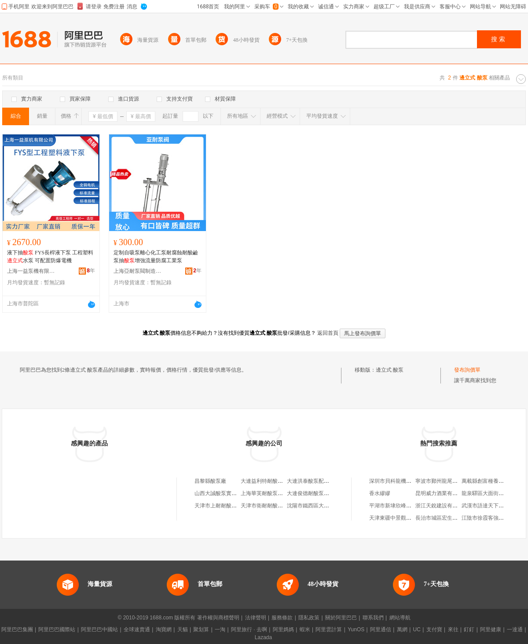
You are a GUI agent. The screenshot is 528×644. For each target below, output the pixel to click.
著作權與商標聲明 (218, 618)
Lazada (263, 637)
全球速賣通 (137, 629)
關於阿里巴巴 (341, 618)
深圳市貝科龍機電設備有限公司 (406, 481)
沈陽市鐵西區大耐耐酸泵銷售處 (324, 506)
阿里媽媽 (283, 629)
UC (417, 629)
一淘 (220, 629)
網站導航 (400, 618)
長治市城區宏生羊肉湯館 (444, 518)
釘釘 (469, 629)
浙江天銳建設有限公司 (441, 506)
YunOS (356, 629)
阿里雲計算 (328, 629)
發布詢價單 (467, 370)
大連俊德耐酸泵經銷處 (313, 493)
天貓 (182, 629)
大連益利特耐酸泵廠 (264, 481)
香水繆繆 (379, 493)
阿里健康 (490, 629)
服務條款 (282, 618)
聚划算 (201, 629)
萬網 (402, 629)
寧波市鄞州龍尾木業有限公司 (449, 481)
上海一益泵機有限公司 (31, 271)
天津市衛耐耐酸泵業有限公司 (275, 506)
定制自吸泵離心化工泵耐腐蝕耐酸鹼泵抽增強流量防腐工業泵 (156, 257)
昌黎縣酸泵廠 (210, 481)
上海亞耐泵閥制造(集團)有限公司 (138, 271)
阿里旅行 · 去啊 (249, 629)
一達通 (515, 629)
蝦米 (305, 629)
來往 (453, 629)
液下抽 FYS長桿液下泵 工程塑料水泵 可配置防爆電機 (50, 257)
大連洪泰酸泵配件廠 (310, 481)
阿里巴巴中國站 (99, 629)
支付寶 (434, 629)
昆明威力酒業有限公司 (441, 493)
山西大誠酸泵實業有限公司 (226, 493)
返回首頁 (327, 333)
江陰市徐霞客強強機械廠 (491, 518)
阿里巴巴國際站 (56, 629)
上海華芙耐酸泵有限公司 (270, 493)
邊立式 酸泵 (389, 370)
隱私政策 (308, 618)
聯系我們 (373, 618)
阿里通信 (380, 629)
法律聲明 (255, 618)
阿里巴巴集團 (17, 629)
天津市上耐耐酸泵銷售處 (223, 506)
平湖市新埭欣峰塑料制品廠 (401, 506)
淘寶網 (164, 629)
